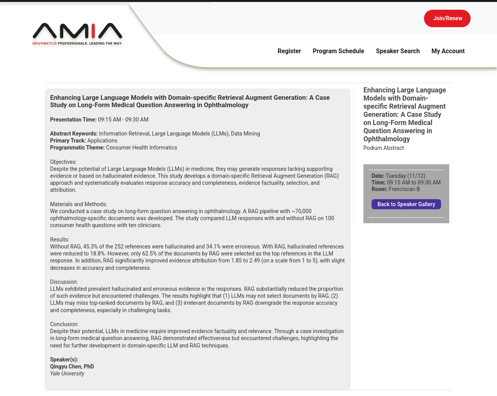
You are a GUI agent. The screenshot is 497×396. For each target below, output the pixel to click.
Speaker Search (398, 51)
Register (289, 51)
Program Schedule (338, 51)
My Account (448, 51)
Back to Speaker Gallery (406, 204)
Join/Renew (447, 18)
